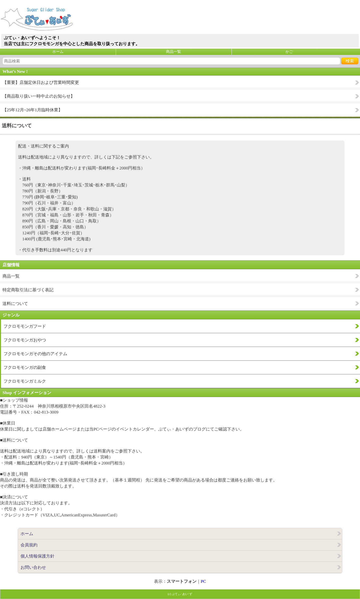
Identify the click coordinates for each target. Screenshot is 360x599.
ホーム (58, 52)
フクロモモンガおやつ (25, 340)
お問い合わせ (33, 567)
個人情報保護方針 (37, 556)
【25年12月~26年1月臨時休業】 (32, 110)
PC (203, 581)
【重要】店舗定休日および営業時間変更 (40, 82)
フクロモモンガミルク (25, 381)
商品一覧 (173, 52)
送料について (15, 303)
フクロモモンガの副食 (25, 367)
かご (289, 52)
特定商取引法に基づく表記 (28, 290)
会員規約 (29, 545)
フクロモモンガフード (25, 326)
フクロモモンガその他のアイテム (35, 353)
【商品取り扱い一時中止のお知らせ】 (38, 96)
